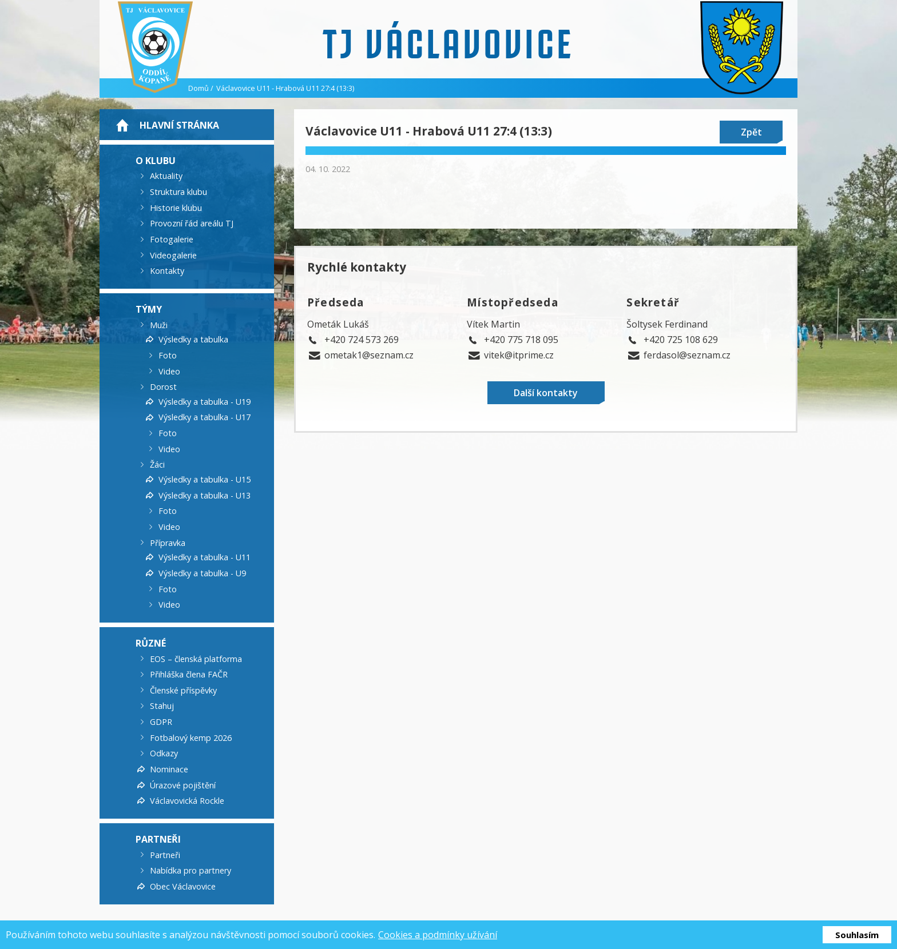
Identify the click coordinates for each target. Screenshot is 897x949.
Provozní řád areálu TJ (191, 223)
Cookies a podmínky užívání (437, 934)
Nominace (169, 769)
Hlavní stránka (179, 125)
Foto (167, 355)
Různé (151, 643)
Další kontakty (546, 392)
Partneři (158, 839)
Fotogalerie (171, 239)
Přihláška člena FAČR (189, 674)
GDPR (161, 721)
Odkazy (164, 753)
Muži (159, 324)
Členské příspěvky (183, 689)
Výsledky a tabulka (193, 339)
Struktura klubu (178, 191)
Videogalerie (173, 254)
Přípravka (167, 542)
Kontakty (167, 270)
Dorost (163, 386)
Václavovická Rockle (187, 800)
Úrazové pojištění (183, 784)
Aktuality (166, 175)
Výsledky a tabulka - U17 (204, 417)
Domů (198, 88)
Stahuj (162, 705)
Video (169, 370)
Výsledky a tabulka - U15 (204, 479)
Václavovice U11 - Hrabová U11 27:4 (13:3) (285, 88)
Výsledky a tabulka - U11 (204, 557)
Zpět (751, 132)
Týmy (149, 309)
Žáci (157, 464)
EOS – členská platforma (196, 658)
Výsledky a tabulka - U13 (204, 494)
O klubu (156, 160)
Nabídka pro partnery (190, 870)
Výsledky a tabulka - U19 (204, 401)
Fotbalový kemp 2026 (191, 737)
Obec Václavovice (183, 886)
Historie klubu (176, 207)
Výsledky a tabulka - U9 (202, 573)
